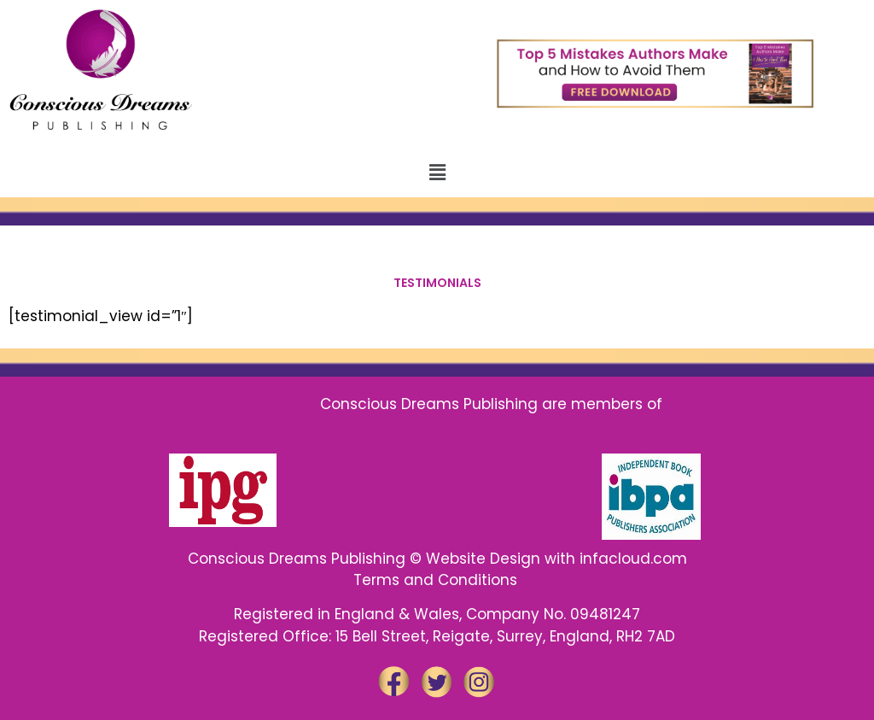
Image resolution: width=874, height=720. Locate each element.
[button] (437, 172)
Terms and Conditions (437, 580)
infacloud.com (633, 558)
